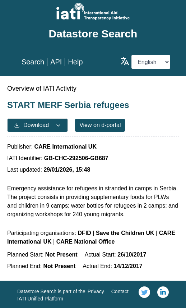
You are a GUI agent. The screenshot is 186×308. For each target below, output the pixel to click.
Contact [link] (120, 291)
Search (33, 62)
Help (75, 62)
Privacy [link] (96, 291)
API (56, 62)
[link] (144, 294)
